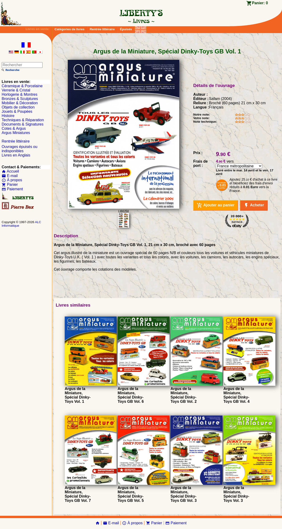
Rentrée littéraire (102, 29)
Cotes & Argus (14, 128)
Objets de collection (18, 107)
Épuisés (126, 29)
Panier (10, 184)
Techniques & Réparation (23, 120)
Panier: (260, 3)
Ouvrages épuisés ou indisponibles (19, 149)
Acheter (254, 205)
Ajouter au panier (215, 205)
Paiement (12, 189)
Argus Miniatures (16, 133)
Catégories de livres (70, 29)
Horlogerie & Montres (19, 94)
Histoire (8, 116)
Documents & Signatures (22, 124)
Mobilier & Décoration (20, 103)
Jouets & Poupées (17, 111)
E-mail (10, 176)
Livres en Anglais (16, 155)
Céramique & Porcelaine (22, 86)
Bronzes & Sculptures (20, 99)
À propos (12, 180)
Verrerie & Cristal (16, 90)
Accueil (10, 171)
